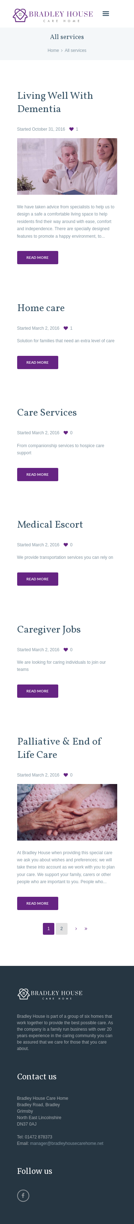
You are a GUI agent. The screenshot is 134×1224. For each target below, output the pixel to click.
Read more (37, 257)
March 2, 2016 (46, 328)
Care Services (47, 413)
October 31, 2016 (48, 129)
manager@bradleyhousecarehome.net (66, 1143)
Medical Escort (50, 525)
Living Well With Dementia (55, 103)
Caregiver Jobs (49, 630)
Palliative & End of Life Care (59, 749)
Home (53, 50)
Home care (41, 308)
